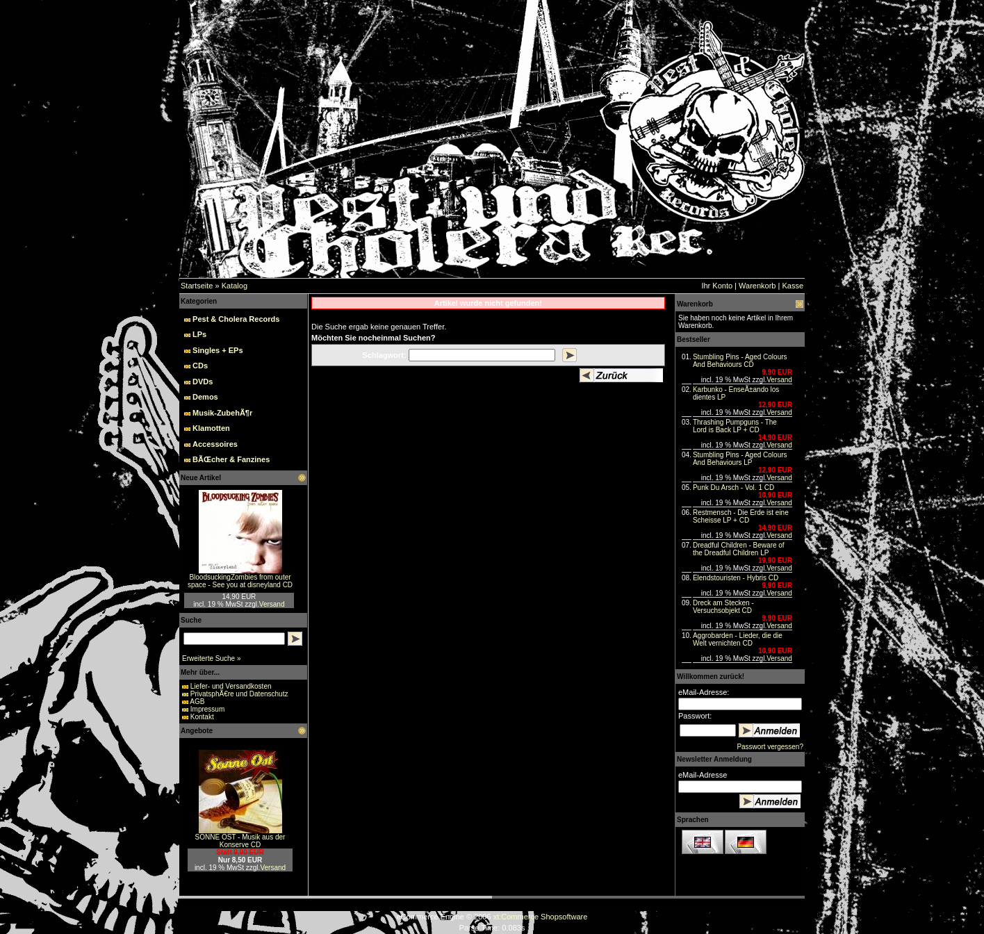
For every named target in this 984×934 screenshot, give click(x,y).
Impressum (207, 709)
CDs (200, 365)
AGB (197, 701)
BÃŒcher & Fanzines (231, 459)
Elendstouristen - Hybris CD (735, 578)
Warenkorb (757, 285)
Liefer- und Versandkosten (231, 686)
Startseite (197, 285)
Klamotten (211, 428)
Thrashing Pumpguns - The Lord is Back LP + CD (735, 426)
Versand (272, 604)
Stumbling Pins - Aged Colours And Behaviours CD (740, 360)
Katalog (234, 285)
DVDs (202, 381)
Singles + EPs (217, 350)
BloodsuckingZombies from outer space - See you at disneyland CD (240, 581)
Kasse (792, 285)
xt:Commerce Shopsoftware (540, 916)
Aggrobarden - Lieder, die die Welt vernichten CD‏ (737, 639)
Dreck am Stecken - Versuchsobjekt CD (723, 606)
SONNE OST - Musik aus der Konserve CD (240, 841)
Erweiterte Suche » (211, 658)
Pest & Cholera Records (235, 319)
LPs (199, 334)
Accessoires (215, 444)
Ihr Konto (716, 285)
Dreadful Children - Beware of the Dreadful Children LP (739, 549)
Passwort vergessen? (770, 747)
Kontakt (202, 717)
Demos (205, 397)
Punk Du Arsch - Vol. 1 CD (733, 487)
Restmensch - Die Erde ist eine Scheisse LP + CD (741, 516)
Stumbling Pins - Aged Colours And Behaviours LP (740, 458)
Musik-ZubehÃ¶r (222, 413)
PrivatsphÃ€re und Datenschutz (239, 694)
